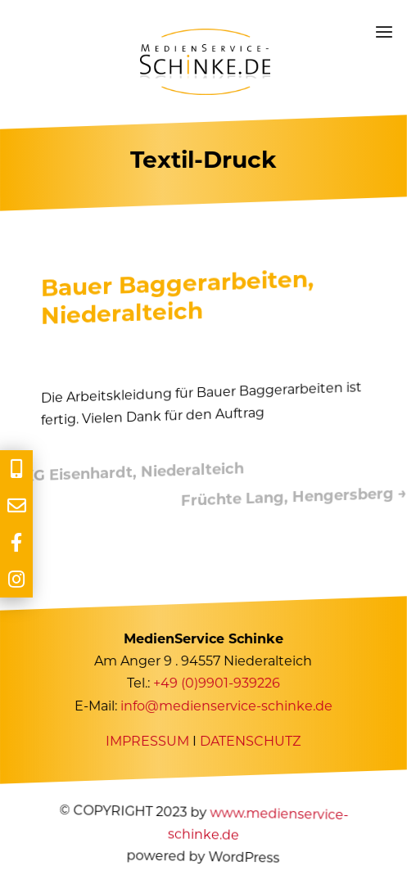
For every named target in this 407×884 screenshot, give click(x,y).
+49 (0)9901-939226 (216, 683)
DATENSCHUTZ (251, 741)
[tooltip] (16, 468)
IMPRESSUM (148, 741)
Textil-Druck (204, 160)
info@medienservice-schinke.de (226, 706)
